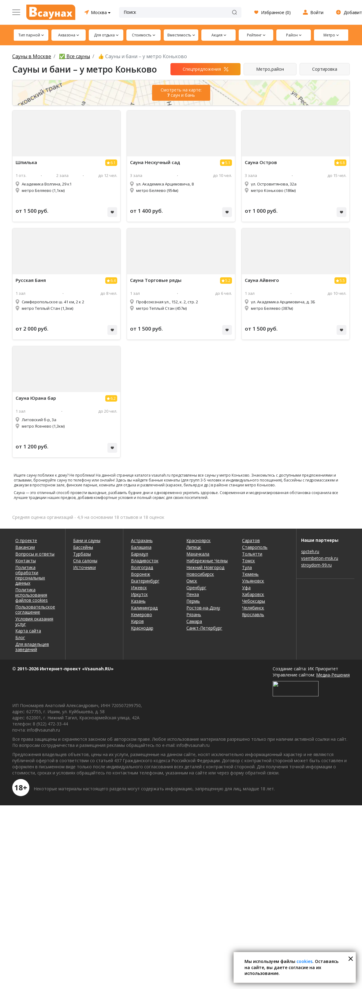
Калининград (144, 607)
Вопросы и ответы (34, 553)
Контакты (25, 560)
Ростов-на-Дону (203, 607)
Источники (84, 567)
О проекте (26, 540)
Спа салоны (85, 560)
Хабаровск (253, 594)
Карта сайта (28, 630)
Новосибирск (200, 574)
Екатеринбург (145, 580)
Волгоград (142, 567)
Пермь (193, 601)
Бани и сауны (86, 540)
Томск (248, 560)
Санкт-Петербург (204, 628)
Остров (261, 162)
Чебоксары (253, 601)
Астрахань (142, 540)
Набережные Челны (207, 560)
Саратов (251, 540)
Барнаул (139, 553)
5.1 (227, 162)
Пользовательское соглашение (35, 609)
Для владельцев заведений (32, 647)
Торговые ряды (155, 280)
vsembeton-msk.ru (319, 558)
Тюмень (250, 574)
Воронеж (140, 574)
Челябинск (253, 607)
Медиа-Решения (333, 675)
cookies (304, 961)
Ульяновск (253, 580)
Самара (194, 621)
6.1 (113, 162)
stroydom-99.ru (316, 565)
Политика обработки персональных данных (30, 575)
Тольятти (252, 553)
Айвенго (262, 280)
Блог (20, 637)
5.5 (342, 280)
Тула (247, 567)
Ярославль (253, 614)
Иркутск (139, 594)
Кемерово (141, 614)
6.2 (113, 398)
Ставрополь (254, 547)
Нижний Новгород (205, 567)
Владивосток (145, 560)
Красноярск (198, 540)
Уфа (246, 587)
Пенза (192, 594)
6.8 (342, 162)
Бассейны (83, 547)
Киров (137, 621)
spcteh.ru (310, 551)
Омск (191, 580)
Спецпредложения (202, 69)
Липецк (193, 547)
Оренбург (196, 587)
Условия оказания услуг (34, 621)
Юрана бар (36, 398)
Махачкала (197, 553)
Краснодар (142, 628)
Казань (138, 601)
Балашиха (141, 547)
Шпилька (26, 162)
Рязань (193, 614)
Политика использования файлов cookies (31, 595)
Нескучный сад (155, 162)
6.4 (113, 280)
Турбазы (82, 553)
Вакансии (25, 547)
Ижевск (139, 587)
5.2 (227, 280)
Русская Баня (31, 280)
